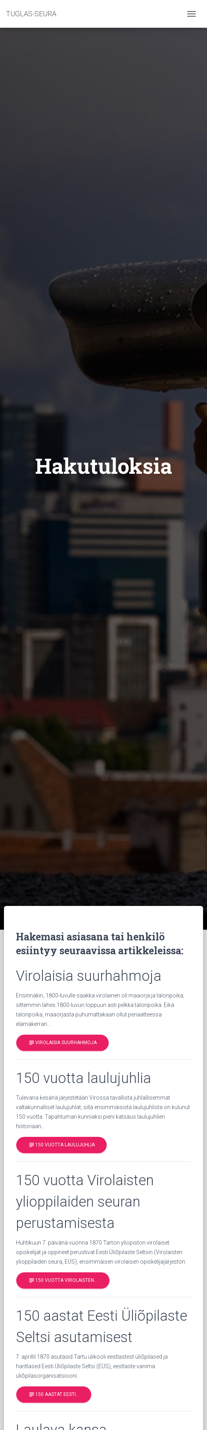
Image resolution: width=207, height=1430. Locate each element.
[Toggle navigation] (191, 14)
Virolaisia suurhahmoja (62, 1043)
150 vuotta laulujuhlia (61, 1145)
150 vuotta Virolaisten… (63, 1280)
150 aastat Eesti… (53, 1394)
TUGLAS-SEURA (31, 14)
